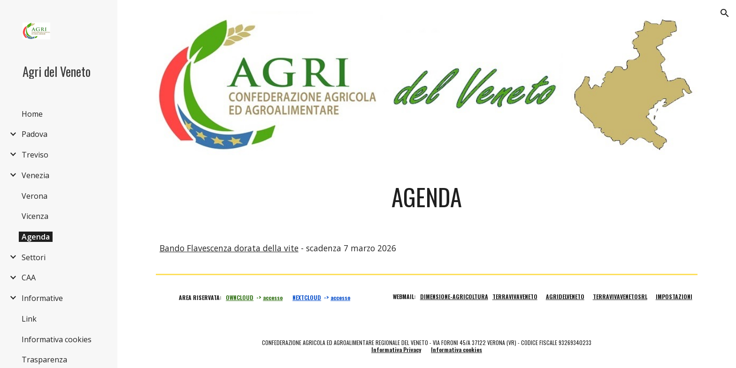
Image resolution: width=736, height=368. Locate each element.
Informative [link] (42, 298)
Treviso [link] (35, 155)
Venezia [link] (35, 175)
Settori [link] (34, 257)
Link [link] (29, 319)
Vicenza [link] (35, 216)
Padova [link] (34, 134)
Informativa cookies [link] (57, 339)
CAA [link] (29, 277)
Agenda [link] (36, 237)
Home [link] (32, 114)
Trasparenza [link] (44, 359)
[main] (427, 197)
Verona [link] (34, 196)
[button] (724, 13)
